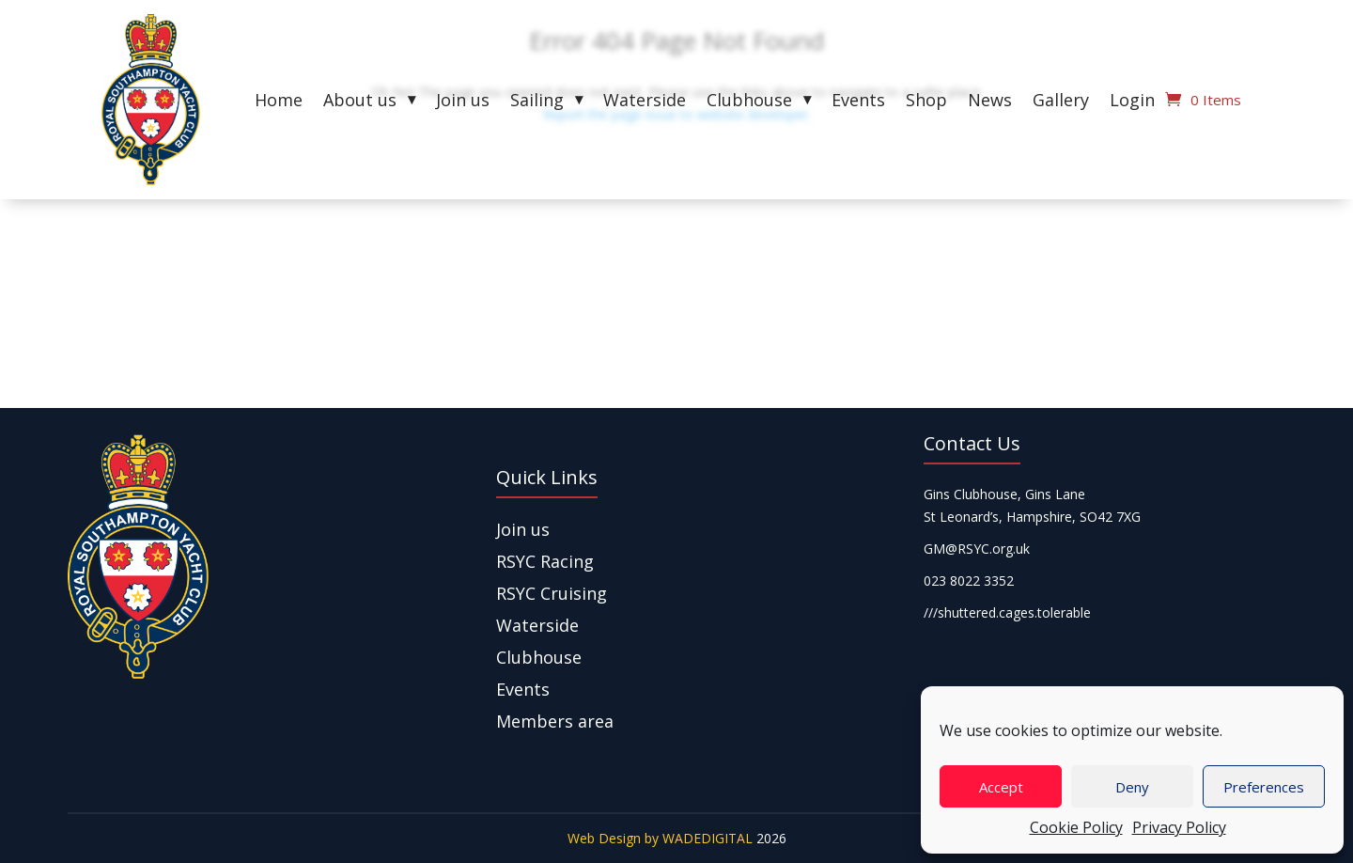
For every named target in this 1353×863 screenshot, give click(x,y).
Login (1132, 102)
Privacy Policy (1179, 827)
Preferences (1263, 786)
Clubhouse (749, 102)
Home (279, 102)
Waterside (644, 102)
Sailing (537, 102)
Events (858, 102)
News (990, 102)
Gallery (1061, 102)
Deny (1132, 786)
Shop (926, 102)
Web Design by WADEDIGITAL (660, 838)
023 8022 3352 (969, 580)
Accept (1001, 786)
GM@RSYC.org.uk (977, 548)
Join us (463, 102)
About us (360, 102)
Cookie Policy (1076, 827)
